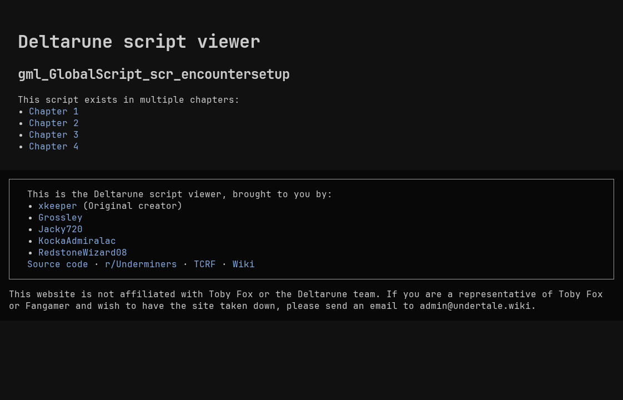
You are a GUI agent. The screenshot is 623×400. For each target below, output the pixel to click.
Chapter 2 (54, 123)
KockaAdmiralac (77, 241)
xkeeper (57, 206)
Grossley (60, 217)
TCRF (205, 264)
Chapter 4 (54, 146)
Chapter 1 (54, 111)
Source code (57, 264)
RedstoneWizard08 (82, 252)
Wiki (244, 264)
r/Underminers (141, 264)
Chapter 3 (54, 135)
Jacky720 (60, 229)
